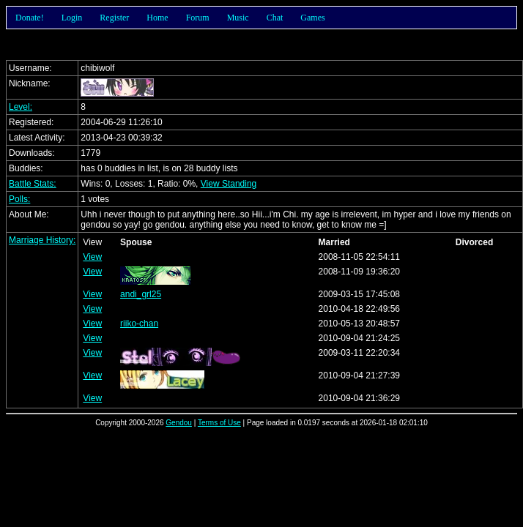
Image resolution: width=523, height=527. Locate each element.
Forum (197, 17)
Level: (20, 107)
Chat (275, 17)
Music (238, 17)
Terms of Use (219, 423)
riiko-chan (139, 323)
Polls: (19, 199)
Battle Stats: (32, 184)
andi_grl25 (140, 294)
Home (157, 17)
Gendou (179, 423)
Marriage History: (42, 240)
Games (312, 17)
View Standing (229, 184)
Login (72, 17)
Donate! (29, 17)
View (92, 257)
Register (114, 17)
